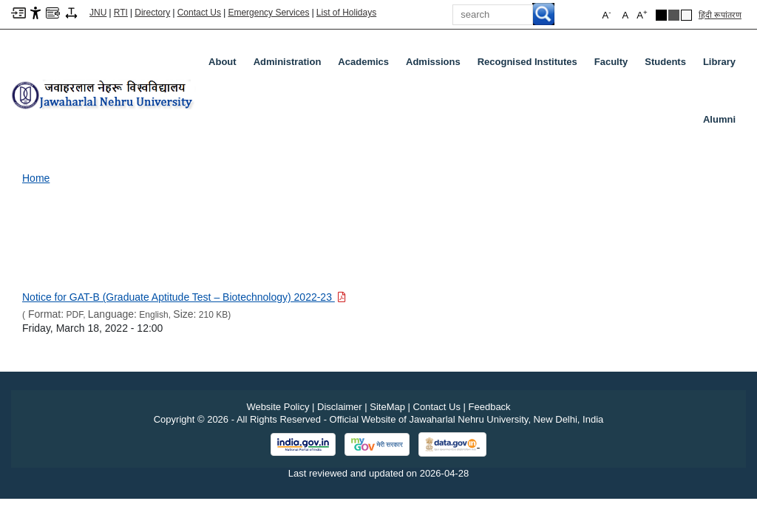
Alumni (719, 119)
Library (722, 65)
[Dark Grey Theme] (673, 15)
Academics (366, 65)
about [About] (222, 61)
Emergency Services (268, 12)
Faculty (614, 65)
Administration (290, 65)
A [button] (642, 14)
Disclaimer (339, 406)
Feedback (490, 406)
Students (668, 65)
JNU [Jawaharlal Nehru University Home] (97, 12)
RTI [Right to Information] (121, 12)
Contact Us (199, 12)
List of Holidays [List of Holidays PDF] (346, 12)
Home (36, 178)
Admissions (436, 65)
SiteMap (387, 406)
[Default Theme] (686, 15)
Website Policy (277, 406)
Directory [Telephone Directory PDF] (152, 12)
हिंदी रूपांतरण (720, 14)
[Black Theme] (661, 15)
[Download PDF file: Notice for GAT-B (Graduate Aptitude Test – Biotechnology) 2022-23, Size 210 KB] (184, 297)
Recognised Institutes (527, 61)
